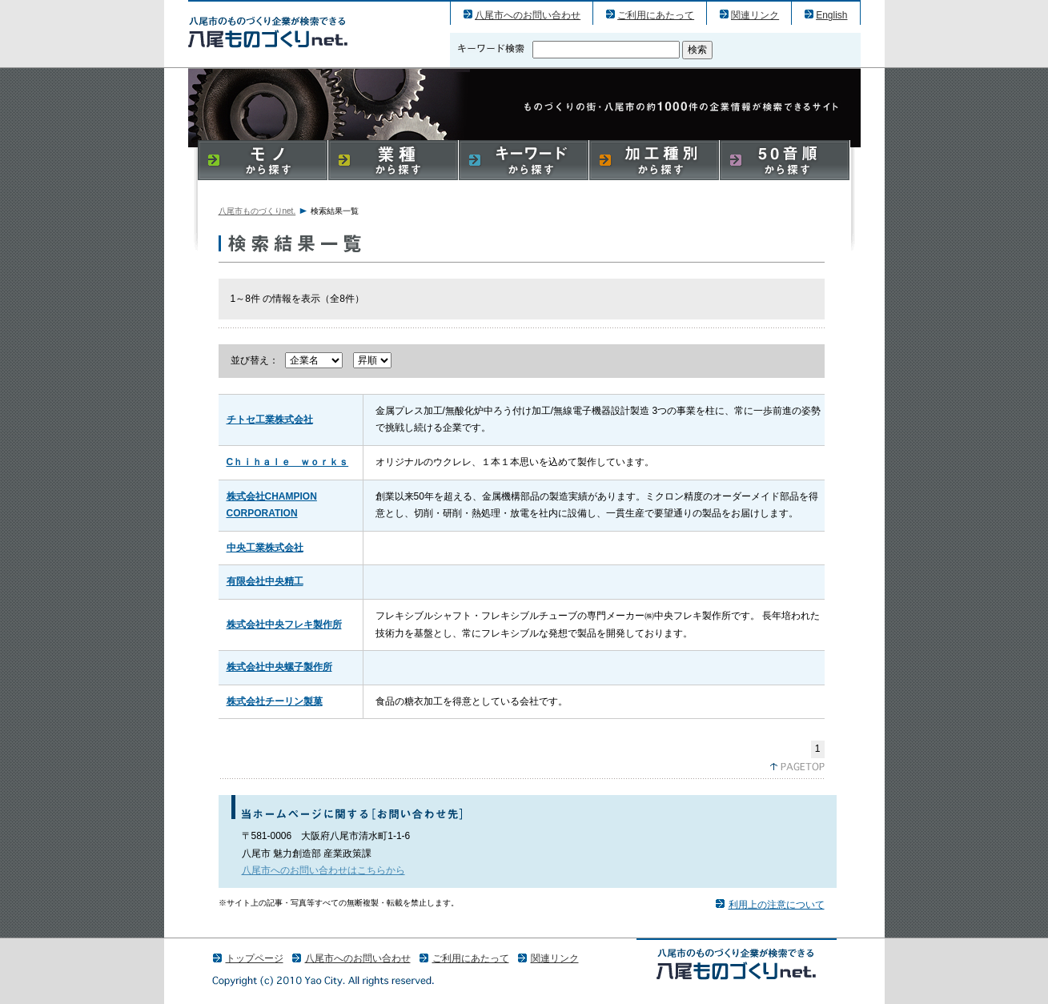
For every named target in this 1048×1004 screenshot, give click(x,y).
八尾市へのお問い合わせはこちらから (323, 870)
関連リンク (755, 15)
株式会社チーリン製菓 (275, 701)
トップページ (254, 958)
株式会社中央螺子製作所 (279, 667)
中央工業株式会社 (265, 547)
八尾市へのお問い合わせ (527, 15)
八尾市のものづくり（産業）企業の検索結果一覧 (267, 32)
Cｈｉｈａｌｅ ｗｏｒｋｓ (288, 462)
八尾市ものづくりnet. (257, 211)
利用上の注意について (777, 904)
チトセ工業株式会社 (270, 419)
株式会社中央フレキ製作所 (284, 624)
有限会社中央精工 (265, 581)
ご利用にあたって (655, 15)
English (831, 15)
